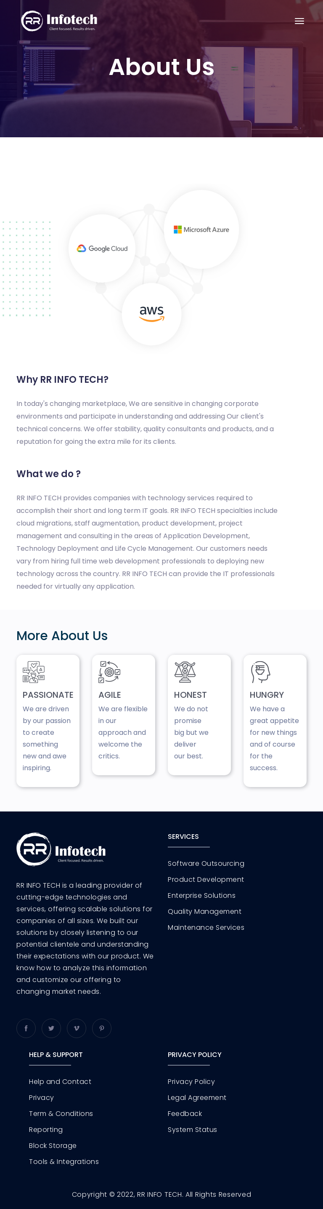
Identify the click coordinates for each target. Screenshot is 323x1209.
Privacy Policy (191, 1082)
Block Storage (53, 1146)
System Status (192, 1130)
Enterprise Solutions (202, 895)
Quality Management (204, 911)
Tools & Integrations (64, 1162)
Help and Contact (60, 1082)
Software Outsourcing (206, 863)
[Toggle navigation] (299, 21)
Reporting (46, 1130)
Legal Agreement (197, 1098)
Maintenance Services (206, 927)
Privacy (41, 1098)
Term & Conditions (61, 1114)
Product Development (206, 879)
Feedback (185, 1114)
